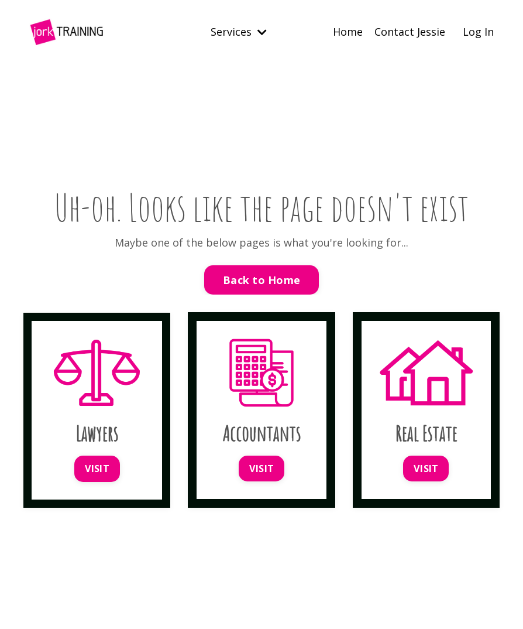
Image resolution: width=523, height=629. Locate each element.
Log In (478, 32)
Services (239, 32)
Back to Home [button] (261, 280)
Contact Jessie (409, 32)
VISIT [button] (97, 468)
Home (348, 32)
